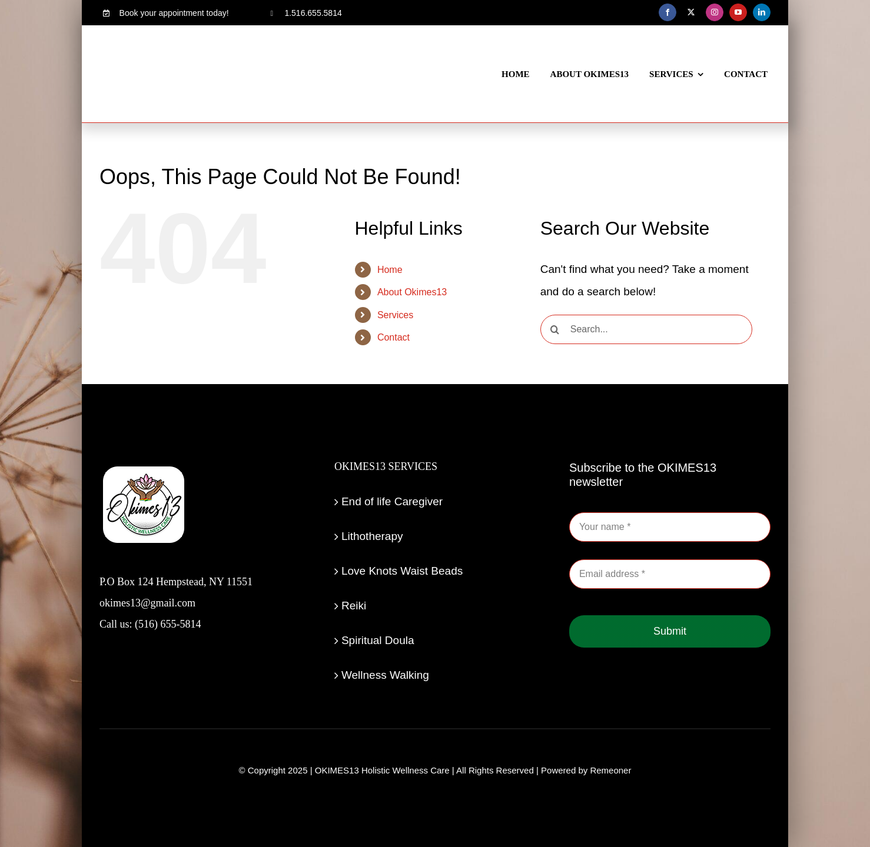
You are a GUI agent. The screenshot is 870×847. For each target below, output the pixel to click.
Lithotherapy (372, 536)
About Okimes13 (412, 292)
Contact (393, 337)
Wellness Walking (385, 675)
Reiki (353, 605)
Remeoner (610, 770)
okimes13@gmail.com (147, 603)
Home (390, 270)
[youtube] (738, 12)
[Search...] (646, 329)
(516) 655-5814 (168, 624)
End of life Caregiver (392, 501)
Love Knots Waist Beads (402, 571)
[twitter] (691, 12)
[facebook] (667, 12)
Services (395, 315)
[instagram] (714, 12)
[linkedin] (762, 12)
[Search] (555, 329)
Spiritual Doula (377, 640)
